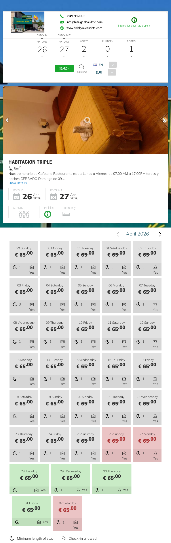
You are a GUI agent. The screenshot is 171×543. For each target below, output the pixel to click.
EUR (99, 72)
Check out (64, 35)
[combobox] (106, 65)
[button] (64, 68)
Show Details (17, 183)
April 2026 (139, 234)
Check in (42, 35)
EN (101, 65)
